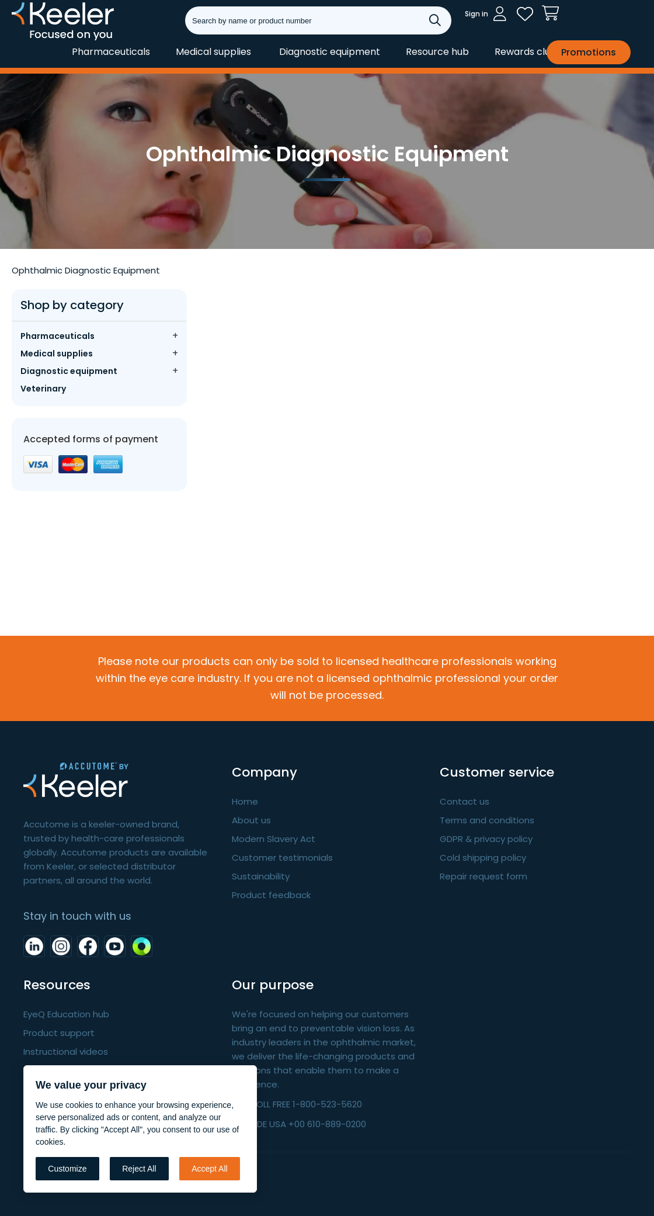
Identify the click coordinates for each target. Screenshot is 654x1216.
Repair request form (483, 876)
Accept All (209, 1168)
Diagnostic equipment (329, 51)
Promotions (588, 52)
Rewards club (525, 51)
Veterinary (43, 388)
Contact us (464, 801)
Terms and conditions (487, 820)
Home (245, 801)
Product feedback (271, 895)
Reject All (139, 1168)
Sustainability (261, 876)
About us (251, 820)
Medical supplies (213, 51)
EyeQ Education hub (66, 1014)
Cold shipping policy (483, 857)
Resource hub (437, 51)
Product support (59, 1033)
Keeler (26, 40)
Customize (67, 1168)
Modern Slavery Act (273, 839)
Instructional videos (65, 1051)
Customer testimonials (282, 857)
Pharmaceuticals (111, 51)
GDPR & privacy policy (486, 839)
